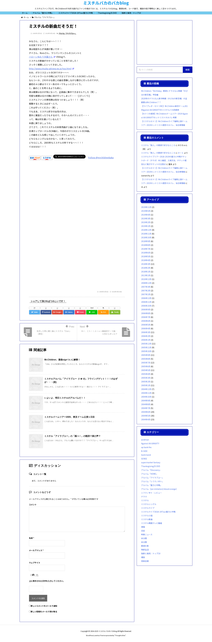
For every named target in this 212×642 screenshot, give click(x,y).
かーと (181, 152)
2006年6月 (145, 321)
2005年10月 (146, 351)
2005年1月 (145, 385)
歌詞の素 (145, 545)
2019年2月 (145, 222)
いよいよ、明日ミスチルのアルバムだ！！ (64, 398)
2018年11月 (146, 233)
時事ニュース (146, 534)
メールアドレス (36, 550)
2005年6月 (145, 366)
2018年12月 (146, 229)
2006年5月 (145, 324)
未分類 (144, 538)
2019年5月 (145, 211)
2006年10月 (146, 305)
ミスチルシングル (148, 504)
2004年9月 (145, 400)
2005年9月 (145, 355)
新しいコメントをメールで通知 (44, 605)
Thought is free (120, 635)
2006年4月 (145, 328)
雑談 (143, 557)
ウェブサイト (34, 562)
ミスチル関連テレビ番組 (151, 523)
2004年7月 (145, 408)
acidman (145, 439)
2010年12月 (146, 279)
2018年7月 (145, 248)
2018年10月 (146, 237)
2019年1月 (145, 226)
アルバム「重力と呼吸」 (151, 485)
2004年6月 (145, 412)
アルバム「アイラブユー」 (67, 33)
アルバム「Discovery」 (151, 470)
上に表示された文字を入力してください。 (47, 581)
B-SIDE (144, 451)
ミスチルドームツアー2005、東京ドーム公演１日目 (69, 417)
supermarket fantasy (150, 462)
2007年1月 (145, 294)
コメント (33, 504)
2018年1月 (145, 271)
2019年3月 (145, 218)
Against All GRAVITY (150, 443)
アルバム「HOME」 (149, 473)
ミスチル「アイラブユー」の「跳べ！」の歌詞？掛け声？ (72, 436)
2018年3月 (145, 264)
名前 (31, 538)
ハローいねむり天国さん (41, 56)
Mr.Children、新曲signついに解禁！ (62, 360)
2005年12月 (146, 343)
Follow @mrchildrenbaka (101, 157)
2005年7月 (145, 362)
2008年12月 (146, 283)
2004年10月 (146, 396)
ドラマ (144, 496)
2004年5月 (145, 415)
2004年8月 (145, 404)
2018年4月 (145, 260)
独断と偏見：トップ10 (150, 553)
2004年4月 (145, 419)
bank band (146, 454)
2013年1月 (145, 275)
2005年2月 (145, 381)
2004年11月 (146, 393)
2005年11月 (146, 347)
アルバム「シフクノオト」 (152, 481)
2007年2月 (145, 290)
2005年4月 (145, 374)
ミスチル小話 (147, 515)
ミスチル (145, 500)
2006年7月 (145, 317)
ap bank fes (146, 447)
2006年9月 (145, 309)
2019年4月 (145, 214)
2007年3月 (145, 286)
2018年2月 (145, 267)
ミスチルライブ (147, 508)
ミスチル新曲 (147, 519)
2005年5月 (145, 370)
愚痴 (143, 527)
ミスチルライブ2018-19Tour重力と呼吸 (158, 511)
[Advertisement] (77, 202)
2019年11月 (146, 207)
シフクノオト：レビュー (151, 492)
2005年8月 (145, 358)
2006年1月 (145, 339)
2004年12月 (146, 389)
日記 (143, 530)
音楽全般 (145, 561)
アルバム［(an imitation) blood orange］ (159, 489)
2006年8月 (145, 313)
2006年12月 (146, 298)
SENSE (144, 458)
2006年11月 (146, 302)
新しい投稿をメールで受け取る (44, 611)
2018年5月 (145, 256)
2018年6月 (145, 252)
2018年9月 (145, 241)
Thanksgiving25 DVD (150, 466)
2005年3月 (145, 377)
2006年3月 (145, 332)
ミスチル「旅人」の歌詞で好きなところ (158, 145)
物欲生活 (145, 549)
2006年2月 (145, 336)
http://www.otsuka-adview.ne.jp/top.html (50, 68)
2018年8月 (145, 245)
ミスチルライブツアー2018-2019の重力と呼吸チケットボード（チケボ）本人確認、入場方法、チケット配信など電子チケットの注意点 (164, 160)
